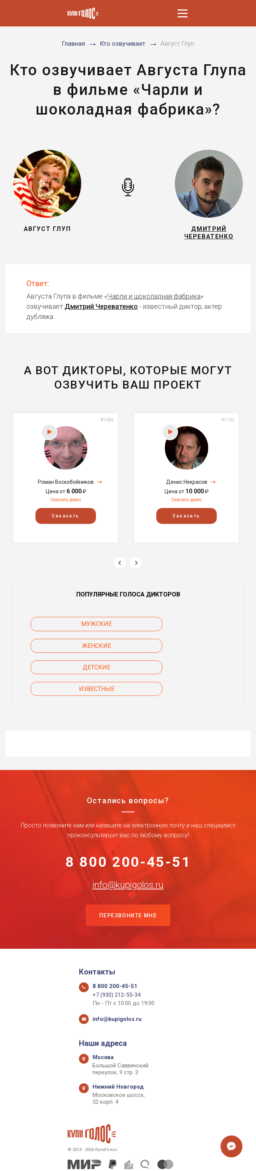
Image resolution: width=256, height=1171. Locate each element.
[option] (66, 481)
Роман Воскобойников (66, 485)
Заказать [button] (65, 519)
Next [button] (136, 566)
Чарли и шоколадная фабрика (153, 299)
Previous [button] (120, 566)
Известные (184, 648)
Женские (184, 627)
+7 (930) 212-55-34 (116, 958)
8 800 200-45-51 (128, 823)
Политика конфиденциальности (124, 1156)
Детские (72, 648)
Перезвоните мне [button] (128, 878)
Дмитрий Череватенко (101, 309)
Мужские (72, 627)
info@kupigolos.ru (128, 846)
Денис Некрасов (186, 485)
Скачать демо (66, 502)
